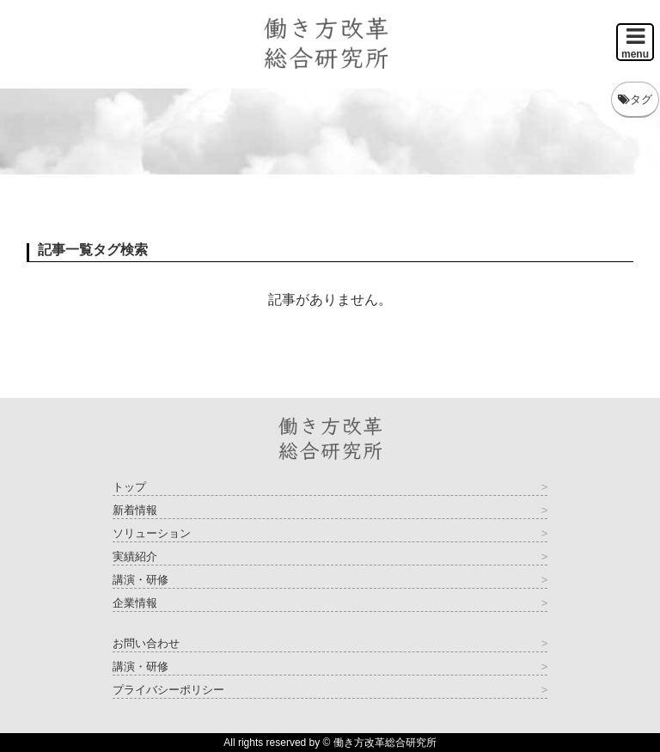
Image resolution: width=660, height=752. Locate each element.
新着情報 (135, 510)
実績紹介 (135, 556)
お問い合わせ (146, 643)
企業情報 (135, 602)
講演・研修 (140, 579)
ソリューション (152, 533)
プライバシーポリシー (168, 689)
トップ (129, 486)
